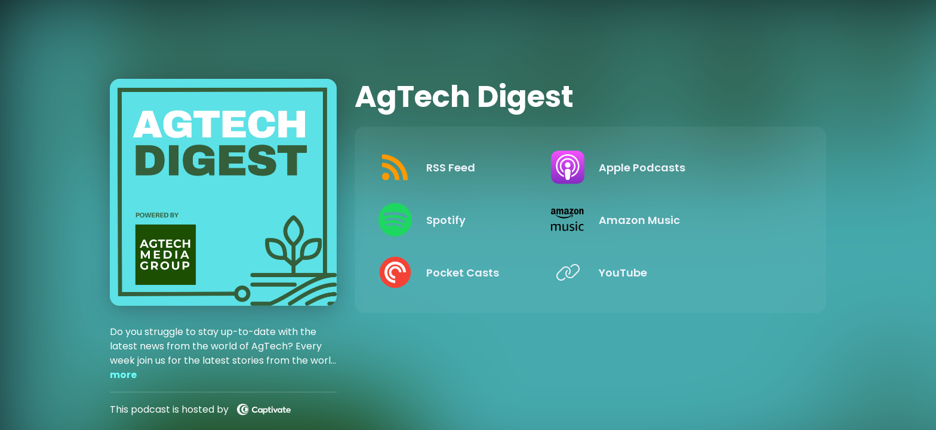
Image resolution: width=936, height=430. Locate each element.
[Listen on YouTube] (694, 272)
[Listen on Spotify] (477, 219)
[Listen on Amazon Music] (694, 219)
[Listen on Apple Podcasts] (694, 167)
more (123, 375)
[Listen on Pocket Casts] (477, 272)
